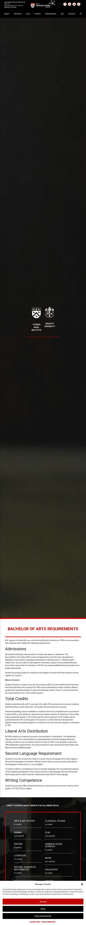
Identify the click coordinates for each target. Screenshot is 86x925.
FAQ (62, 14)
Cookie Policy (35, 922)
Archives (17, 14)
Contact (71, 14)
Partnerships (50, 14)
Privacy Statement (48, 922)
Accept (43, 901)
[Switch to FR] (81, 13)
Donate (38, 14)
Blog (28, 14)
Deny (43, 909)
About (7, 14)
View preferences (43, 916)
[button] (82, 884)
